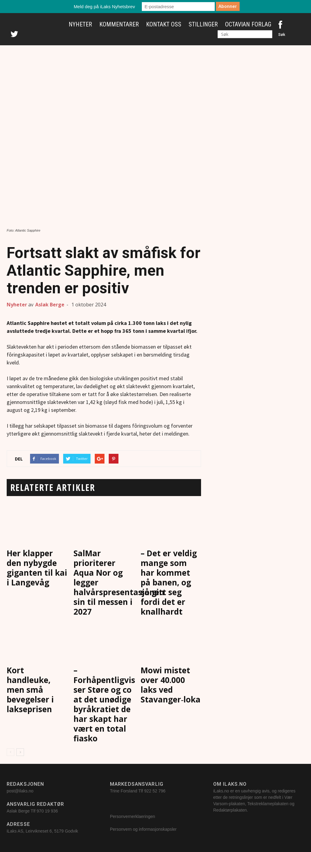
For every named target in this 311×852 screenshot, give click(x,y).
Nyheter (80, 24)
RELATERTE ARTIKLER (52, 487)
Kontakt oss (163, 24)
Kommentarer (119, 24)
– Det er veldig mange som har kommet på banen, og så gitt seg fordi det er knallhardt (169, 582)
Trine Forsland (123, 790)
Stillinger (203, 24)
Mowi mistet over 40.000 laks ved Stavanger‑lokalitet (179, 685)
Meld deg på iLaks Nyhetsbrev (104, 6)
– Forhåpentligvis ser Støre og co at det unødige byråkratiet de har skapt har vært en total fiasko (104, 704)
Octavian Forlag (248, 24)
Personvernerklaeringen (132, 816)
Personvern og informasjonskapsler (144, 829)
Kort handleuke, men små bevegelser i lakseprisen (30, 690)
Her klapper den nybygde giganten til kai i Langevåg (37, 568)
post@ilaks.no (20, 790)
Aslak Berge (49, 304)
